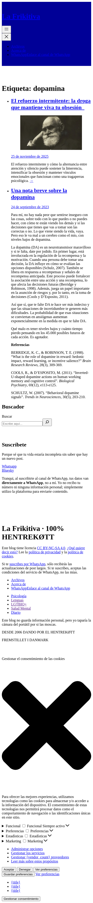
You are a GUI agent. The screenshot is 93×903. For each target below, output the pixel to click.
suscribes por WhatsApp (27, 564)
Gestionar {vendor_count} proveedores (40, 857)
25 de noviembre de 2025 (30, 156)
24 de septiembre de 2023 (30, 207)
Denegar (25, 869)
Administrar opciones (27, 849)
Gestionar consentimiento (21, 898)
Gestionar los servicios (28, 853)
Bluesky (8, 470)
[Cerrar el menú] (6, 37)
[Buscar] (47, 422)
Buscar (7, 416)
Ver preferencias (46, 869)
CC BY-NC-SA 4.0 (51, 548)
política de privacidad (45, 552)
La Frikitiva (21, 16)
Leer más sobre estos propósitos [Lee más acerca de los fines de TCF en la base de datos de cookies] (34, 861)
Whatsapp (9, 466)
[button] (46, 726)
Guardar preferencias (18, 874)
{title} (15, 882)
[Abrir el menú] (6, 29)
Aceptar (9, 869)
